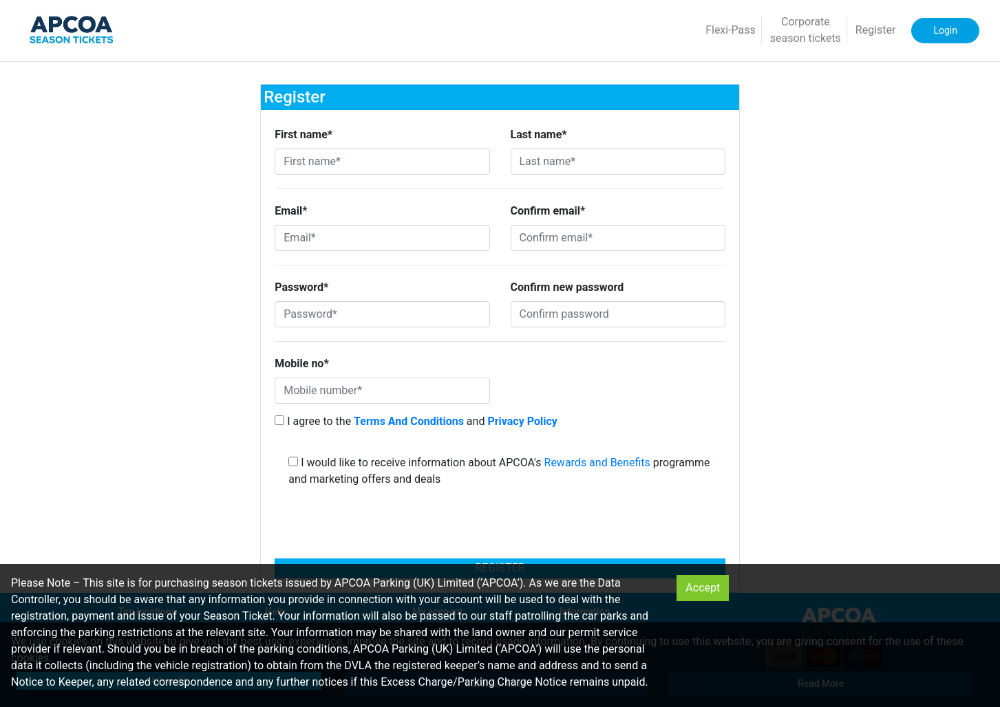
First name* (303, 134)
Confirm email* (548, 210)
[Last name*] (618, 162)
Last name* (539, 134)
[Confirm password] (618, 314)
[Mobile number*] (382, 391)
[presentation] (500, 527)
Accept (702, 587)
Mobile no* (301, 363)
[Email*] (382, 238)
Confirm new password (567, 287)
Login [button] (945, 30)
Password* (301, 287)
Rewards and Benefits (597, 462)
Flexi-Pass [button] (730, 29)
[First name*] (382, 162)
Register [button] (875, 29)
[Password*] (382, 314)
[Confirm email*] (618, 238)
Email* (291, 210)
